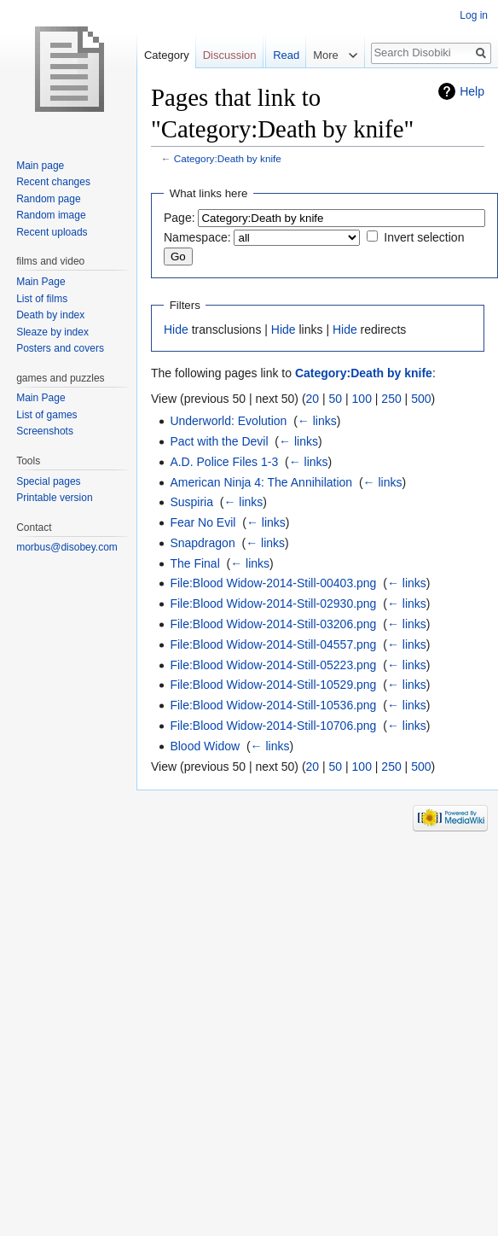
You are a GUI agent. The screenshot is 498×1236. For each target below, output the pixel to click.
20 (313, 398)
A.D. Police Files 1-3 (224, 462)
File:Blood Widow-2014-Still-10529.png (273, 684)
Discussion (230, 55)
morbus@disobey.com (67, 547)
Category (166, 55)
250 (391, 398)
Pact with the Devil (219, 441)
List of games (46, 415)
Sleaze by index (52, 332)
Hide (176, 329)
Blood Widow (205, 746)
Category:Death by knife (227, 158)
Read (274, 89)
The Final (194, 563)
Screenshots (44, 431)
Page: (179, 217)
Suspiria (191, 502)
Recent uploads (51, 232)
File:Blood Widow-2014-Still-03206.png (273, 624)
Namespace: (197, 237)
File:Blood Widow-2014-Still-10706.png (273, 725)
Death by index (50, 315)
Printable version (54, 498)
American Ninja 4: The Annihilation (261, 482)
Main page (40, 166)
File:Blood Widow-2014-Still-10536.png (273, 705)
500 (421, 398)
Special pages (48, 481)
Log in (474, 15)
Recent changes (53, 182)
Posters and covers (60, 348)
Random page (48, 199)
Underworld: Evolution (228, 421)
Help (472, 91)
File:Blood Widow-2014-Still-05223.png (273, 665)
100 (362, 398)
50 (336, 398)
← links (317, 421)
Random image (50, 215)
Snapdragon (202, 543)
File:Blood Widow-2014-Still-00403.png (273, 583)
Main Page (40, 282)
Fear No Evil (202, 522)
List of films (41, 299)
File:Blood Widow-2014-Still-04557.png (273, 644)
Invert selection (424, 237)
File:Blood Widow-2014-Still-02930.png (273, 603)
